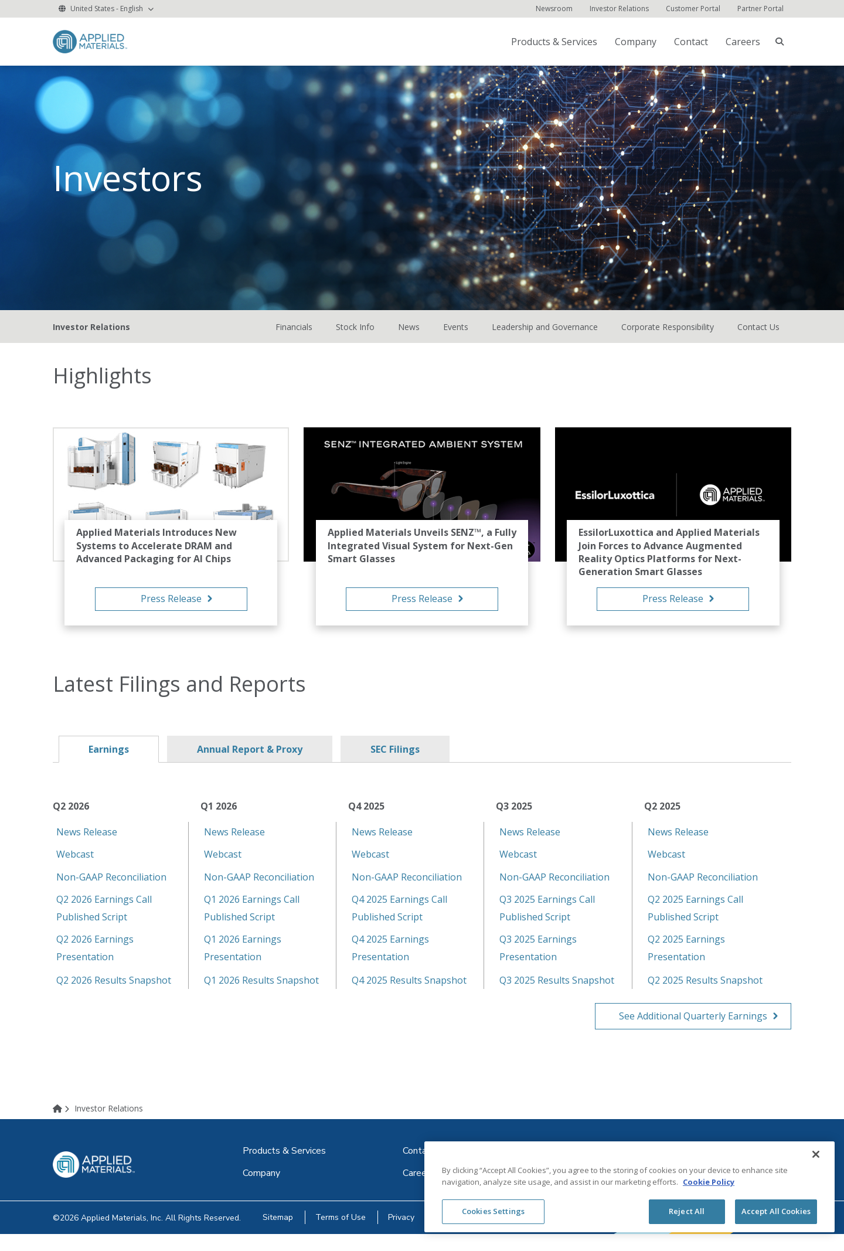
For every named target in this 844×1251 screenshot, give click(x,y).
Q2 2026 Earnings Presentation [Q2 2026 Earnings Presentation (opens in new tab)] (95, 960)
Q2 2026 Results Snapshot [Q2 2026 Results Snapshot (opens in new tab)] (113, 992)
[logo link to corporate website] (90, 40)
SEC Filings (395, 761)
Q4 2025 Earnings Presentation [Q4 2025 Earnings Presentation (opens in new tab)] (390, 960)
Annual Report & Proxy (249, 761)
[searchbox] (779, 42)
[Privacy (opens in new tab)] (411, 1234)
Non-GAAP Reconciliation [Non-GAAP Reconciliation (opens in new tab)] (111, 889)
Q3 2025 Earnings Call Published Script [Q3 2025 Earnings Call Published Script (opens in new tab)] (547, 920)
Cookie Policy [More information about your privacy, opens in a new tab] (708, 1182)
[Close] (816, 1154)
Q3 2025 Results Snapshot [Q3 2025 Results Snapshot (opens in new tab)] (556, 992)
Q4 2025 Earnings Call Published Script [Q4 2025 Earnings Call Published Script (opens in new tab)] (399, 920)
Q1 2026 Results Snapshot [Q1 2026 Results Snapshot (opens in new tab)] (261, 992)
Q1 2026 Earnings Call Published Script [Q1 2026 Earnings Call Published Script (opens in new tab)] (252, 920)
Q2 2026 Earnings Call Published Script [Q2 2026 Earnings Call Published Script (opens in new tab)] (104, 920)
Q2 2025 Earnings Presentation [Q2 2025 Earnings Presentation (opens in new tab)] (686, 960)
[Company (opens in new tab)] (637, 41)
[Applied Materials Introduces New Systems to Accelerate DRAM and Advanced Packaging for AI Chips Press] (171, 595)
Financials (293, 339)
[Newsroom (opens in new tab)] (554, 9)
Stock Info (355, 339)
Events (455, 339)
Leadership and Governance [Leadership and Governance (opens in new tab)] (545, 339)
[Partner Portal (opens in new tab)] (760, 9)
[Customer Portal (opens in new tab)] (693, 9)
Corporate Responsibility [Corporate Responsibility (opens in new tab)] (667, 339)
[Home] (63, 1125)
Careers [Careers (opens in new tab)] (743, 41)
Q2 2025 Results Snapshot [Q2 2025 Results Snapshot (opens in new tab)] (705, 992)
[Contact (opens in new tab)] (692, 41)
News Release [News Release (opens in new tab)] (86, 844)
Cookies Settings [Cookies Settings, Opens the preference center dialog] (493, 1211)
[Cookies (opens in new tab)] (465, 1234)
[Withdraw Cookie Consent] (556, 1234)
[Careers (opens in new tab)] (418, 1190)
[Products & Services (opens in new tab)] (555, 41)
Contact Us (758, 339)
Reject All (687, 1211)
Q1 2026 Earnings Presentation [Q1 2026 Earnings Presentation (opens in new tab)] (242, 960)
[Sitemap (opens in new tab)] (279, 1234)
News (409, 339)
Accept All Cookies (776, 1211)
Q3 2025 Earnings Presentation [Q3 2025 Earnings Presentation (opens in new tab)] (538, 960)
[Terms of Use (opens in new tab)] (346, 1234)
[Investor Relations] (619, 9)
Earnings (109, 761)
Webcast (75, 866)
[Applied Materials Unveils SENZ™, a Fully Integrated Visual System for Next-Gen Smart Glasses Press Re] (422, 595)
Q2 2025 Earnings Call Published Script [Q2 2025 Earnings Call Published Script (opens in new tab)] (695, 920)
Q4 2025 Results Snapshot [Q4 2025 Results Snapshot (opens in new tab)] (409, 992)
